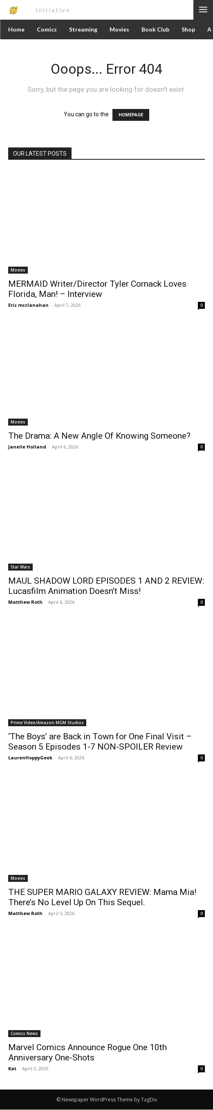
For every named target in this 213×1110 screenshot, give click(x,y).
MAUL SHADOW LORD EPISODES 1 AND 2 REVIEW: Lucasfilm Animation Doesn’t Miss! (106, 586)
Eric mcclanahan (28, 305)
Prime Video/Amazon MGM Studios (47, 722)
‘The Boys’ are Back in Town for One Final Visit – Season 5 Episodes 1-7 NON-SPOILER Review (100, 742)
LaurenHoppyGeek (30, 757)
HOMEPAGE (131, 115)
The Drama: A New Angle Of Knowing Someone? (99, 436)
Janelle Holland (27, 447)
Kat (12, 1068)
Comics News (24, 1033)
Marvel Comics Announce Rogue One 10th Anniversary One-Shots (87, 1052)
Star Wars (20, 567)
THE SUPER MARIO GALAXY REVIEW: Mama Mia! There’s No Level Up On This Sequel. (102, 897)
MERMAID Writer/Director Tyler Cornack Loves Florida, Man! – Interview (97, 289)
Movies (18, 270)
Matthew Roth (25, 602)
